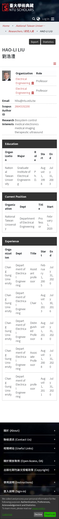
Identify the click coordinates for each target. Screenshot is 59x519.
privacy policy (38, 508)
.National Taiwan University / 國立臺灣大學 (30, 25)
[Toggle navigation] (52, 19)
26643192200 (22, 106)
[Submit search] (34, 19)
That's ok (50, 514)
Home (5, 25)
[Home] (18, 6)
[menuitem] (38, 19)
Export (34, 42)
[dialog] (29, 507)
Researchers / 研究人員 (21, 31)
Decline (38, 514)
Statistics (48, 42)
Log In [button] (46, 19)
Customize (7, 514)
